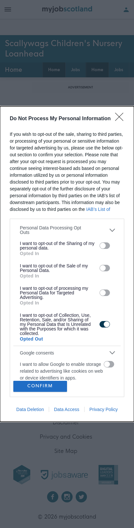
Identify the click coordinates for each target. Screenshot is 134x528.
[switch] (105, 245)
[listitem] (67, 230)
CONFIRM (40, 386)
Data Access (66, 409)
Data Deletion (30, 409)
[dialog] (67, 264)
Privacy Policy (103, 409)
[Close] (121, 119)
